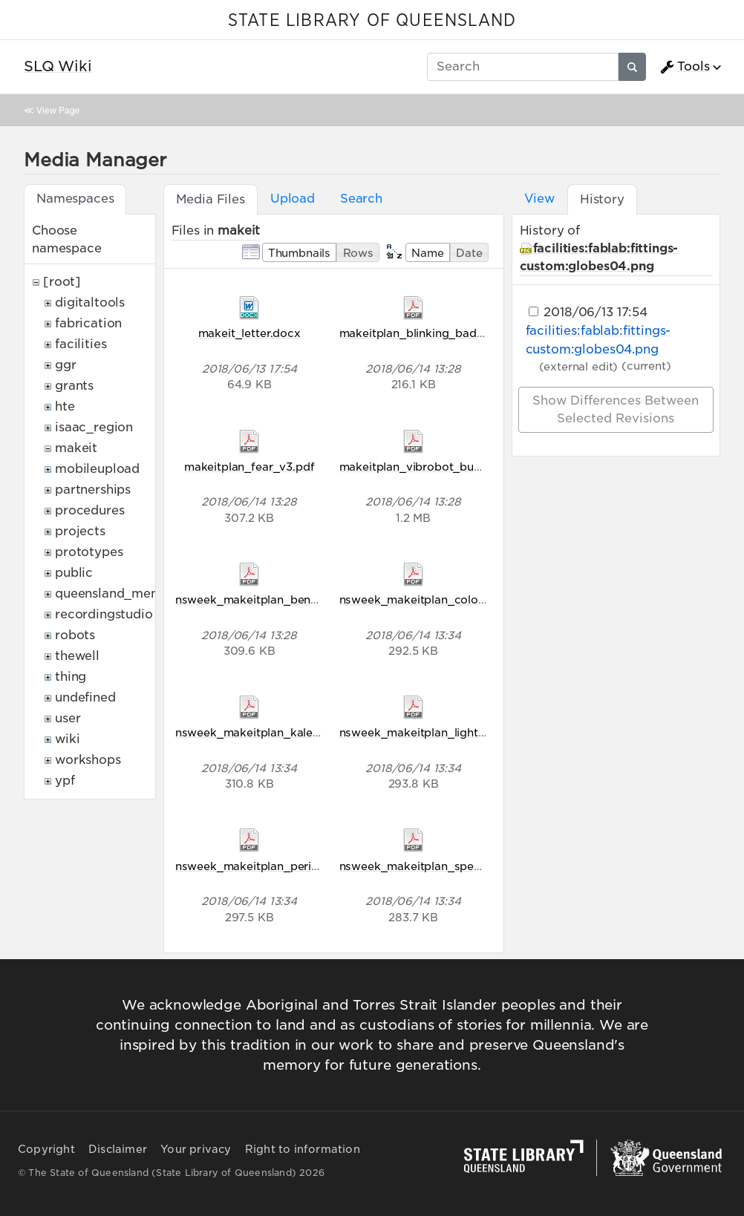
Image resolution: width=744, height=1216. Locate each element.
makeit (76, 448)
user (67, 718)
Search (361, 199)
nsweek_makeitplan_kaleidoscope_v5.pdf (290, 732)
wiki (67, 739)
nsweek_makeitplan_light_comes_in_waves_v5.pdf (480, 732)
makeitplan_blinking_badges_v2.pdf (438, 333)
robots (75, 635)
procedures (89, 510)
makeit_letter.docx (249, 333)
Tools (684, 66)
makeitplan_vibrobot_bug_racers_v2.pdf (451, 466)
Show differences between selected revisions (615, 409)
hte (65, 406)
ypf (65, 781)
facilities (80, 344)
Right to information (302, 1149)
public (74, 573)
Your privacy (195, 1149)
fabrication (88, 323)
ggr (65, 365)
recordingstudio (104, 614)
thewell (77, 656)
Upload (292, 199)
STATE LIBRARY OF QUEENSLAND (372, 21)
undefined (85, 697)
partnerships (93, 490)
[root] (62, 282)
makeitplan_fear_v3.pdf (249, 466)
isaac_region (94, 427)
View (539, 199)
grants (74, 386)
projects (80, 531)
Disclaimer (117, 1149)
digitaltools (90, 302)
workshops (88, 760)
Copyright (46, 1149)
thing (70, 677)
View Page (57, 110)
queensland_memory (119, 593)
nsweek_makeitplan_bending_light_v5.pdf (291, 599)
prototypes (89, 552)
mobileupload (97, 469)
